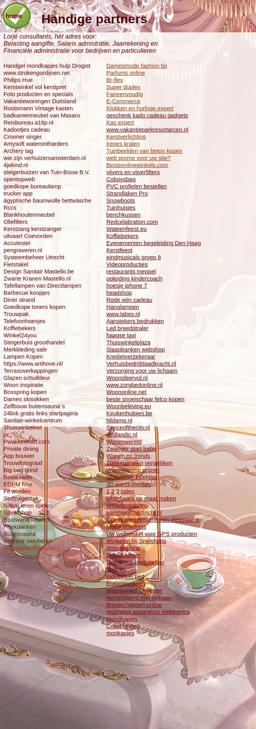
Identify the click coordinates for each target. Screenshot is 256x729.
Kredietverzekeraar (130, 356)
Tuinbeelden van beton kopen (144, 151)
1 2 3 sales (120, 491)
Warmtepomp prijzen (133, 470)
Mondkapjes (121, 619)
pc (7, 434)
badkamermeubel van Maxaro (42, 115)
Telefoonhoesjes (24, 321)
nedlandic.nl (121, 434)
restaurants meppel (131, 271)
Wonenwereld (124, 442)
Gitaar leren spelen (28, 505)
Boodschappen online (134, 605)
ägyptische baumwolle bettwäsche (47, 200)
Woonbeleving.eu (128, 406)
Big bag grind (21, 470)
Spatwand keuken (27, 520)
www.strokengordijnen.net (37, 73)
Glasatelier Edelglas (132, 477)
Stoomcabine (123, 548)
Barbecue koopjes (27, 293)
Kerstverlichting (126, 137)
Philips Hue (18, 80)
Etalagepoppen (125, 583)
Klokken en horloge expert (140, 108)
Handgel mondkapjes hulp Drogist (47, 66)
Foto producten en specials (38, 94)
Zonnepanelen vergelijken (139, 463)
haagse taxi (121, 335)
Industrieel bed (125, 576)
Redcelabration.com (132, 222)
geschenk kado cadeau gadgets (147, 115)
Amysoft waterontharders (36, 144)
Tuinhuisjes (120, 208)
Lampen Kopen (23, 356)
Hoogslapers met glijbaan (139, 598)
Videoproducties (127, 264)
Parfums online (125, 73)
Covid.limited (122, 626)
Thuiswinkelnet (23, 427)
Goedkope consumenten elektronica (152, 520)
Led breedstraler (127, 328)
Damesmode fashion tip (136, 66)
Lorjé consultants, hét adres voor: (50, 36)
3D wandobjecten (128, 484)
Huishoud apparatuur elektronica (148, 612)
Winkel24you (20, 335)
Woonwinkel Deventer (134, 591)
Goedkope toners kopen (34, 307)
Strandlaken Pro (127, 193)
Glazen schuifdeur (27, 378)
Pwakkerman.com (27, 442)
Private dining (21, 449)
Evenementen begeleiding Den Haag (153, 243)
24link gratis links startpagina (41, 413)
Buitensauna (20, 534)
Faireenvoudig (124, 94)
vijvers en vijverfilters (133, 172)
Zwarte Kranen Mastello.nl (37, 278)
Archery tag (18, 151)
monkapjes (120, 633)
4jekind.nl (16, 165)
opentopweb (19, 179)
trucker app (18, 193)
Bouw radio (18, 477)
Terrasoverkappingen (31, 371)
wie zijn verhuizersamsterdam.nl (45, 158)
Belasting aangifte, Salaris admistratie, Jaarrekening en (81, 43)
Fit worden (17, 491)
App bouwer (19, 456)
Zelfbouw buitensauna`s (34, 406)
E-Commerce (123, 101)
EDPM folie (18, 484)
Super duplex (123, 87)
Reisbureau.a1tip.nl (29, 122)
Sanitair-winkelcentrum (33, 420)
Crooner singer (23, 137)
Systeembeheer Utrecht (34, 257)
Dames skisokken (26, 399)
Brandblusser (123, 555)
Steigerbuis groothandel (34, 342)
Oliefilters (16, 222)
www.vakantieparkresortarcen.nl (147, 129)
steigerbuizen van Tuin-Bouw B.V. (47, 172)
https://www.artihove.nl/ (33, 364)
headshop (119, 293)
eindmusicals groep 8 (133, 257)
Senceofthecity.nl (128, 427)
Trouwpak (16, 314)
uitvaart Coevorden (28, 236)
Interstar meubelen (28, 541)
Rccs (10, 208)
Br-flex (114, 80)
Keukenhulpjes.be (129, 413)
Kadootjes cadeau (27, 129)
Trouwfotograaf (23, 463)
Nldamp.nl (119, 420)
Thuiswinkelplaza (128, 342)
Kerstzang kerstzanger (32, 229)
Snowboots (120, 200)
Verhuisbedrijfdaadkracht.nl (141, 364)
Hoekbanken (20, 527)
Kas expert (120, 122)
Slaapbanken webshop (135, 349)
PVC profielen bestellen (136, 186)
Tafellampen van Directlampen (43, 286)
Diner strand (19, 300)
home (14, 16)
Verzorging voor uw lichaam (141, 371)
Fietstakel (16, 264)
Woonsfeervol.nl (127, 378)
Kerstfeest (119, 250)
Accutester (17, 243)
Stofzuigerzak (21, 498)
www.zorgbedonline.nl (134, 385)
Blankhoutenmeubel (29, 215)
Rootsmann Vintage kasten (38, 108)
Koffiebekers (122, 236)
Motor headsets (126, 527)
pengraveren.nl (23, 250)
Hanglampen (122, 307)
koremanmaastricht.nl (133, 513)
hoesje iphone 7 (126, 286)
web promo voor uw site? (138, 158)
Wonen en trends (128, 456)
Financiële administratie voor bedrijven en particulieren (80, 50)
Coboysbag (120, 179)
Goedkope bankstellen (135, 562)
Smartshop (18, 513)
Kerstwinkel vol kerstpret (35, 87)
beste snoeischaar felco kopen (145, 399)
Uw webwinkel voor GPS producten (151, 534)
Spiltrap (116, 569)
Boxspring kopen (25, 392)
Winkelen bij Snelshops (136, 541)
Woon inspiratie (23, 385)
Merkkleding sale (25, 349)
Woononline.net (126, 392)
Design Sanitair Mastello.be (39, 271)
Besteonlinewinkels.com (137, 165)
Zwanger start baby (131, 449)
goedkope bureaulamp (32, 186)
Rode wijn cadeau (129, 300)
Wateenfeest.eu (126, 229)
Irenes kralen (123, 144)
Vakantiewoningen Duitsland (40, 101)
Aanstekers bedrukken (135, 321)
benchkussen (123, 215)
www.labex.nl (123, 314)
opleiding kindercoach (134, 278)
